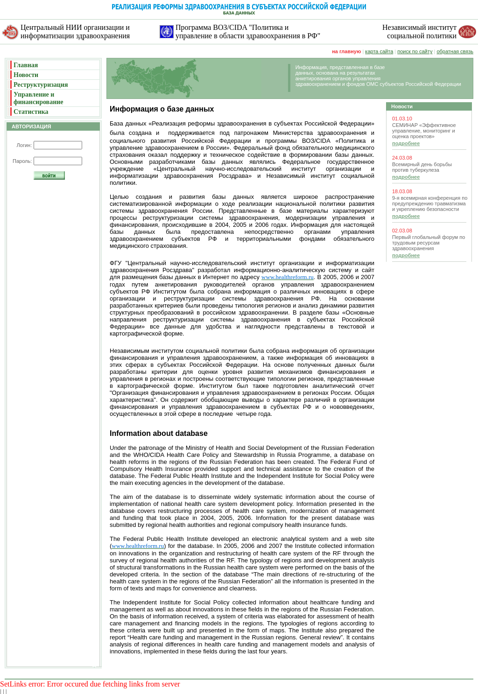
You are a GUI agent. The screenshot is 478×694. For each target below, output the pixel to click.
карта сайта (379, 51)
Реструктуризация (41, 84)
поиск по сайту (414, 51)
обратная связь (454, 51)
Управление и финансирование (38, 98)
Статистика (31, 111)
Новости (26, 74)
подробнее (406, 143)
